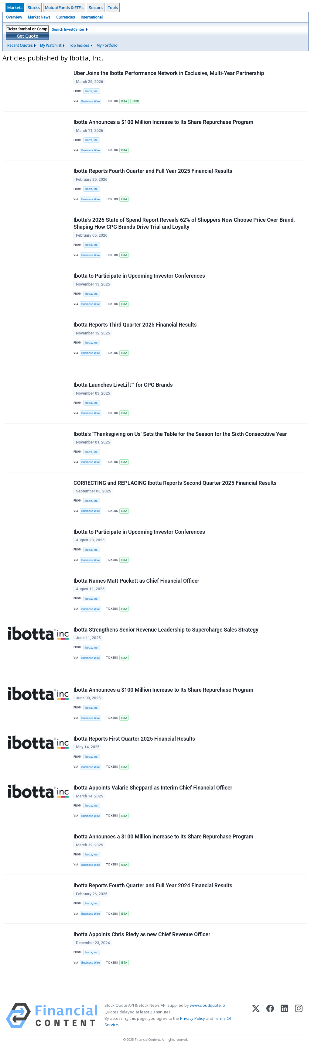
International (92, 17)
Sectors (96, 7)
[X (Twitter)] (256, 1016)
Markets (14, 7)
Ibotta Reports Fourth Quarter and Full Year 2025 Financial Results (152, 171)
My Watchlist (50, 45)
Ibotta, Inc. (91, 91)
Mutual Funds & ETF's (64, 7)
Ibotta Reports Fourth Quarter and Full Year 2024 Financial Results (152, 886)
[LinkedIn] (284, 1016)
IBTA (124, 101)
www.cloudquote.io (207, 1006)
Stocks (34, 7)
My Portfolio (107, 45)
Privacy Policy (192, 1019)
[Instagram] (298, 1016)
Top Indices (79, 45)
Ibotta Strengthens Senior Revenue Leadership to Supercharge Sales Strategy (165, 630)
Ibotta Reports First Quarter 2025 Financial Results (134, 739)
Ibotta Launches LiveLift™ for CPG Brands (123, 385)
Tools (113, 7)
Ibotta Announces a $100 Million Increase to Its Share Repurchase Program (163, 122)
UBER (135, 101)
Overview (14, 17)
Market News (39, 17)
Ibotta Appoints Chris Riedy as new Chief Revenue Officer (141, 935)
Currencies (65, 17)
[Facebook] (270, 1016)
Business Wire (90, 101)
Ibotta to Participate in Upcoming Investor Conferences (139, 276)
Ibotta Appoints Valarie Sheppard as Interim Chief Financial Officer (152, 788)
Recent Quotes (19, 45)
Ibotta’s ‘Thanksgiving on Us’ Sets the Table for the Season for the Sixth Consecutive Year (180, 434)
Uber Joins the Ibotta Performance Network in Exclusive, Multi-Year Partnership (168, 73)
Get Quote (27, 36)
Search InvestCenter (68, 29)
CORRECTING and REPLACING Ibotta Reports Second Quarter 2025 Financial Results (174, 483)
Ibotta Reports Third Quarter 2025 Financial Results (135, 325)
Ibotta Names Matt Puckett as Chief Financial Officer (136, 581)
